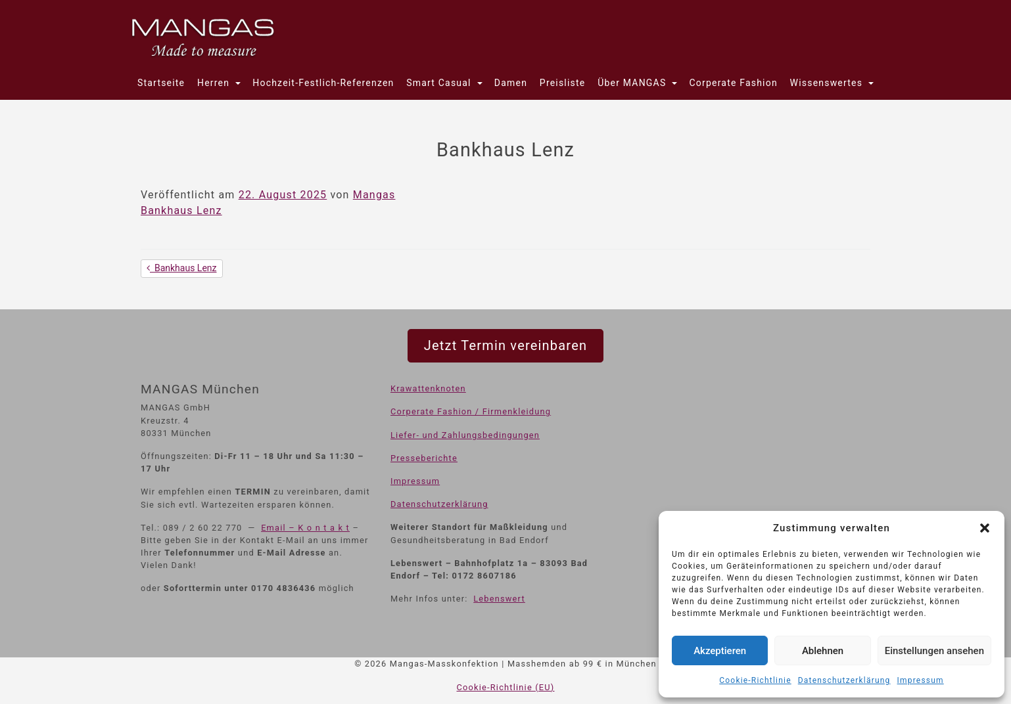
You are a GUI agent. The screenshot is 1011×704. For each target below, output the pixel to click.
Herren (215, 82)
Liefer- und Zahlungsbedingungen (465, 435)
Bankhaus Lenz (181, 210)
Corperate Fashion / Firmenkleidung (470, 411)
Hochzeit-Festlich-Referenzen (323, 82)
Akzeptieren (720, 651)
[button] (984, 528)
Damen (510, 82)
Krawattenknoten (428, 388)
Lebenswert (499, 599)
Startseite (161, 82)
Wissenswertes (828, 82)
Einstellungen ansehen (934, 651)
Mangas (374, 194)
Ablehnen (822, 651)
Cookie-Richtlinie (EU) (506, 687)
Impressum (920, 680)
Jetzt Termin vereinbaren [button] (505, 345)
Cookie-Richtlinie (755, 680)
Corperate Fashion (734, 82)
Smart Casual (440, 82)
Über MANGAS (633, 82)
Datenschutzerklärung (844, 680)
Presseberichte (424, 458)
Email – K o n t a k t (305, 528)
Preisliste (563, 82)
